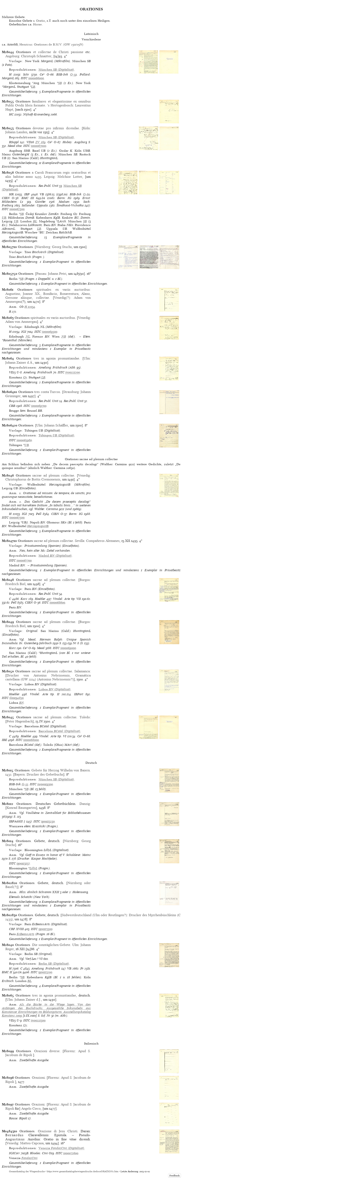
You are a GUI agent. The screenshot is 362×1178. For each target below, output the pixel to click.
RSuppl (14, 142)
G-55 (25, 784)
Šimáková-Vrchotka (70, 205)
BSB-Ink (62, 74)
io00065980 (24, 440)
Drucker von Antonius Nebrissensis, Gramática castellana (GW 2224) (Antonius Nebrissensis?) (48, 677)
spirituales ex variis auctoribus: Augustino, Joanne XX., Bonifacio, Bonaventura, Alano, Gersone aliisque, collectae (48, 293)
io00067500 (16, 518)
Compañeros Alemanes (103, 541)
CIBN (6, 198)
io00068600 (57, 602)
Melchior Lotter (69, 177)
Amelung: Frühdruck (37, 372)
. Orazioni (30, 1077)
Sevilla (79, 541)
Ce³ (42, 74)
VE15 (12, 372)
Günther (40, 202)
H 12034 (29, 307)
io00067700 (24, 560)
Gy (25, 377)
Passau (41, 274)
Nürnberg (43, 247)
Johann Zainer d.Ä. (19, 362)
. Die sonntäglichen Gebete (42, 945)
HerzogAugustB (37, 526)
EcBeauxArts (25, 934)
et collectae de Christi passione (49, 52)
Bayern (19, 774)
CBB (12, 406)
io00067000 (38, 146)
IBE (4, 740)
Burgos (84, 580)
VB (42, 194)
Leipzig (49, 177)
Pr (82, 968)
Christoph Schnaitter (36, 56)
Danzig (84, 804)
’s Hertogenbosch (60, 105)
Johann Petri (57, 274)
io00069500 (49, 332)
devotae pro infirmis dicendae (47, 128)
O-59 (73, 74)
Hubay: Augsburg (75, 142)
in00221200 (72, 372)
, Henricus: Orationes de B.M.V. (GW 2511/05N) (45, 44)
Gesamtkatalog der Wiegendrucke (27, 1171)
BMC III (27, 198)
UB (4, 218)
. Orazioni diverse (38, 1051)
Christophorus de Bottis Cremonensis (32, 479)
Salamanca (82, 671)
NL (28, 336)
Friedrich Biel (15, 584)
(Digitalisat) (56, 70)
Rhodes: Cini (39, 1153)
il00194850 (16, 698)
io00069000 (68, 648)
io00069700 (38, 406)
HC (11, 114)
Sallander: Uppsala (35, 205)
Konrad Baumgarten (21, 808)
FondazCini (29, 1158)
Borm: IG (64, 198)
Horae (37, 24)
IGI (23, 332)
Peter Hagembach (19, 721)
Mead (11, 146)
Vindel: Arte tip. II (44, 694)
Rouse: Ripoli (18, 1118)
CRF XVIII (16, 929)
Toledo (85, 717)
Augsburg (12, 56)
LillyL (33, 868)
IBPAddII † (17, 821)
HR (11, 194)
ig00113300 (45, 929)
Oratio (40, 21)
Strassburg (71, 392)
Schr (26, 74)
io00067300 (16, 209)
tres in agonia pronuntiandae (47, 358)
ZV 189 (40, 142)
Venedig (84, 318)
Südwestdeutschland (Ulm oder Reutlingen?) (94, 915)
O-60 (86, 194)
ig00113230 (48, 821)
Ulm (87, 358)
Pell (38, 514)
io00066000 (36, 78)
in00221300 (38, 1020)
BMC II (7, 972)
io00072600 (70, 1153)
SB (60, 83)
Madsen (64, 202)
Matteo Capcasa (32, 1143)
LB (33, 87)
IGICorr (14, 1153)
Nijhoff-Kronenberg (36, 114)
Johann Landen (16, 132)
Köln (86, 128)
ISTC (24, 78)
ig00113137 (23, 863)
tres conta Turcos (39, 392)
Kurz (24, 599)
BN (21, 703)
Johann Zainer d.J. (28, 999)
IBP (27, 194)
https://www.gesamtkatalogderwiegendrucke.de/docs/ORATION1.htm (82, 1171)
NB (63, 336)
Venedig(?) (62, 298)
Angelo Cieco (31, 1108)
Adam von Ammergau (21, 322)
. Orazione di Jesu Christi (48, 1131)
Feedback (174, 1175)
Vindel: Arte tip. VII (67, 599)
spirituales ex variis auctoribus (45, 318)
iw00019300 (45, 784)
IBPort (78, 694)
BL (35, 221)
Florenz (69, 1051)
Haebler (40, 599)
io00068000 (31, 740)
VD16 (30, 142)
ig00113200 (45, 972)
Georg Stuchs (62, 247)
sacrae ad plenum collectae (45, 475)
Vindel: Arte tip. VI (52, 736)
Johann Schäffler (56, 425)
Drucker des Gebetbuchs (45, 774)
